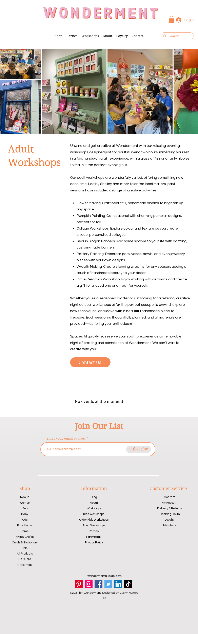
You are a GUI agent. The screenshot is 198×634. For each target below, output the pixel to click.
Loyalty (169, 519)
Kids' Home (24, 525)
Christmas (24, 564)
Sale (25, 548)
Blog (94, 497)
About (94, 502)
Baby (24, 514)
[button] (171, 19)
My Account (170, 502)
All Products (25, 553)
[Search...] (177, 36)
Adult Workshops (93, 525)
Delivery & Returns (169, 508)
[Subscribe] (138, 449)
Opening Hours (169, 514)
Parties (94, 531)
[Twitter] (108, 584)
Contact (169, 497)
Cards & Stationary (25, 542)
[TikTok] (128, 584)
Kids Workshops (93, 514)
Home (25, 531)
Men (25, 508)
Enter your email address (66, 438)
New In (24, 497)
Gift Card (24, 559)
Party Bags (93, 536)
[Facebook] (98, 584)
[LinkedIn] (118, 584)
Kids (24, 519)
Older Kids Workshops (93, 519)
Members (169, 525)
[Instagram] (89, 584)
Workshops (94, 508)
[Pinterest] (79, 584)
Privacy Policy (94, 542)
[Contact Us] (90, 362)
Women (24, 502)
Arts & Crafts (25, 536)
